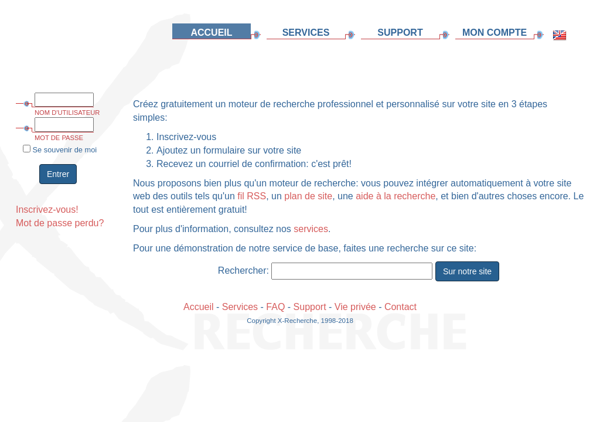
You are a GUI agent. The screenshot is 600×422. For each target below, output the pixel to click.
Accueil (198, 307)
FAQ (275, 307)
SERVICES (306, 33)
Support (310, 307)
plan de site (308, 196)
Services (240, 307)
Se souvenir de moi (60, 149)
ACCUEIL (211, 33)
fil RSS (251, 196)
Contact (400, 307)
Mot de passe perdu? (60, 223)
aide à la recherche (395, 196)
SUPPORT (399, 33)
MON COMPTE (494, 33)
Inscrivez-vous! (47, 210)
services (311, 229)
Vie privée (355, 307)
